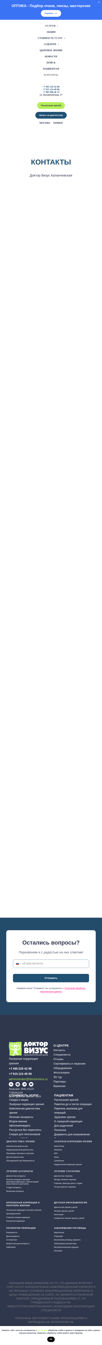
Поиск (51, 62)
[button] (51, 115)
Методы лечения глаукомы (65, 1180)
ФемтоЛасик (59, 1146)
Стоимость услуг (50, 38)
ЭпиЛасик (58, 1150)
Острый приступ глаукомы (65, 1187)
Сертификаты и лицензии (69, 1063)
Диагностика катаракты (16, 1176)
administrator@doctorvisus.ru (28, 1079)
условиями (43, 1330)
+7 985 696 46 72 (50, 92)
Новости (51, 56)
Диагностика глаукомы (63, 1176)
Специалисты (62, 1054)
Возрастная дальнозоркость (18, 1244)
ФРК (56, 1153)
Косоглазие (58, 1215)
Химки (57, 123)
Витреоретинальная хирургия (66, 1247)
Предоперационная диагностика (19, 1150)
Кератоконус (59, 1232)
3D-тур (58, 1077)
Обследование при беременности (20, 1161)
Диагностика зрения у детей (65, 1207)
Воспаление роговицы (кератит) (67, 1240)
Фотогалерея (62, 1072)
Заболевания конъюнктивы (65, 1244)
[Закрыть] (99, 2)
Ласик (56, 1157)
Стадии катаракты (13, 1187)
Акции (51, 32)
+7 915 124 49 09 (50, 89)
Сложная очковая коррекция (18, 1217)
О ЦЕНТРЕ (61, 1045)
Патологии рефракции (21, 1228)
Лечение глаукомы (67, 1171)
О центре (50, 44)
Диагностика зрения (20, 1141)
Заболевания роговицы (70, 1228)
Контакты (51, 75)
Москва (44, 123)
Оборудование (63, 1068)
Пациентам (51, 68)
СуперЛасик (59, 1161)
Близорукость (12, 1232)
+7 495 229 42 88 (50, 86)
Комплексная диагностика (17, 1146)
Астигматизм (11, 1240)
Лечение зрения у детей (64, 1211)
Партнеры (60, 1081)
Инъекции (58, 1251)
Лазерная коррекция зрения (73, 1141)
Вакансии (59, 1086)
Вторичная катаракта (15, 1191)
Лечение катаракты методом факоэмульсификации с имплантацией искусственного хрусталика (22, 1182)
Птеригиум (58, 1236)
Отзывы (58, 1059)
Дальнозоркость (13, 1236)
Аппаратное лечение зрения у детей (69, 1218)
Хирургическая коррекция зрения (68, 1164)
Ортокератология (13, 1214)
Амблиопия (11, 1247)
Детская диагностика (15, 1157)
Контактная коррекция (15, 1221)
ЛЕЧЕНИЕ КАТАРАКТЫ (19, 1171)
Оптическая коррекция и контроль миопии (23, 1210)
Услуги (50, 26)
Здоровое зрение (50, 50)
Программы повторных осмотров (20, 1153)
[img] (11, 1084)
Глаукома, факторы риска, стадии (68, 1183)
